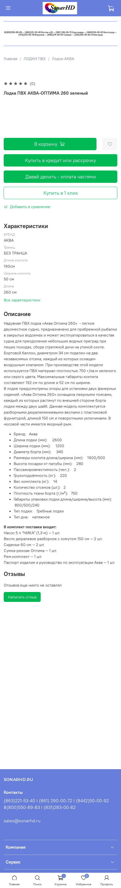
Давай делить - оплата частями (60, 176)
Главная (10, 58)
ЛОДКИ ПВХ (35, 58)
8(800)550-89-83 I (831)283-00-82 (40, 807)
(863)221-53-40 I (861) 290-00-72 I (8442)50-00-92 (56, 800)
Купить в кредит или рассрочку (60, 160)
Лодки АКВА (63, 58)
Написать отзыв (22, 596)
